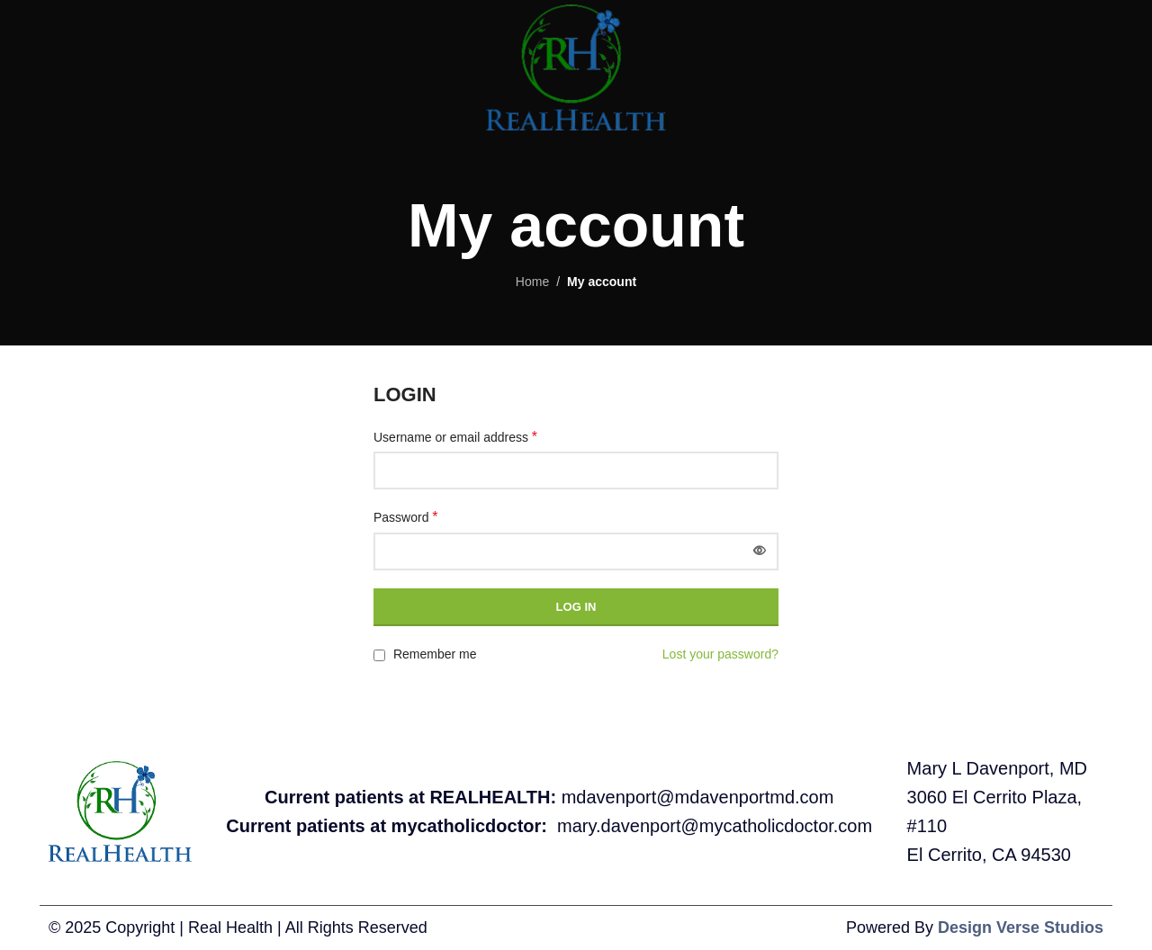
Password (406, 516)
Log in (576, 607)
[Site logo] (575, 66)
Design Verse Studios (1020, 928)
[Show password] (759, 551)
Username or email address (455, 436)
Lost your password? (720, 654)
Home (532, 281)
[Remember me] (379, 655)
